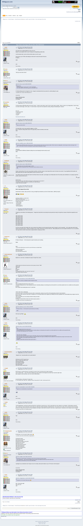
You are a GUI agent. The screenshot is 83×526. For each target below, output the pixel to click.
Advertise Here (78, 500)
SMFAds (39, 522)
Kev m (6, 80)
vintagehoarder (8, 431)
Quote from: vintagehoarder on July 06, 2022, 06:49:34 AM (25, 478)
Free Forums (44, 522)
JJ (5, 186)
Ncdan (33, 19)
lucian (6, 69)
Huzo (6, 275)
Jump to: (68, 508)
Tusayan (7, 209)
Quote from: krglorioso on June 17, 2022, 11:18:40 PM (24, 306)
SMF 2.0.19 (37, 521)
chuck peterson (8, 254)
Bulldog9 (7, 160)
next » (79, 21)
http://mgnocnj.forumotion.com (20, 116)
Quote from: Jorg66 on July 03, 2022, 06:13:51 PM (24, 456)
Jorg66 (6, 368)
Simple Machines (46, 521)
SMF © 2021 (41, 521)
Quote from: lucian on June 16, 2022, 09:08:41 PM (23, 123)
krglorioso (7, 236)
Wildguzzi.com (7, 2)
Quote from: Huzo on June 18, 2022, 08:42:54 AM (23, 326)
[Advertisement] (42, 31)
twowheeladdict (8, 351)
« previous (76, 21)
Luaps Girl (30, 19)
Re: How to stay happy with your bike (25, 47)
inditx (6, 47)
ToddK (6, 402)
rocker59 (26, 19)
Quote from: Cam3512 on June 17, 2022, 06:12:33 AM (24, 143)
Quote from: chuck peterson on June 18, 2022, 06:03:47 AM (25, 278)
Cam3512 (7, 102)
